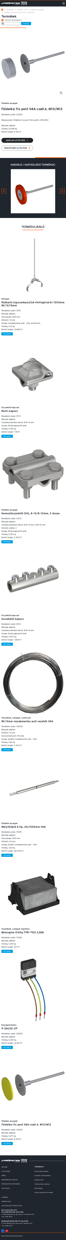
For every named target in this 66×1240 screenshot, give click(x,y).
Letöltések (6, 1171)
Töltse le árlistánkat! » (13, 20)
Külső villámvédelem (41, 1171)
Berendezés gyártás (10, 1180)
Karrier (5, 1197)
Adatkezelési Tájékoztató (12, 1206)
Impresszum (6, 1202)
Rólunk (4, 1167)
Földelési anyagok (37, 10)
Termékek (10, 10)
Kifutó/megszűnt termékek (43, 1193)
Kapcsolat (6, 1188)
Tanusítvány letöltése (17, 148)
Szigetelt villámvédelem (42, 1176)
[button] (3, 191)
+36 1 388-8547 (7, 1217)
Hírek (4, 1176)
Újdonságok (38, 1188)
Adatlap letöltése (17, 140)
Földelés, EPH (22, 10)
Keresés (26, 24)
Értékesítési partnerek (11, 1184)
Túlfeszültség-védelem (42, 1184)
